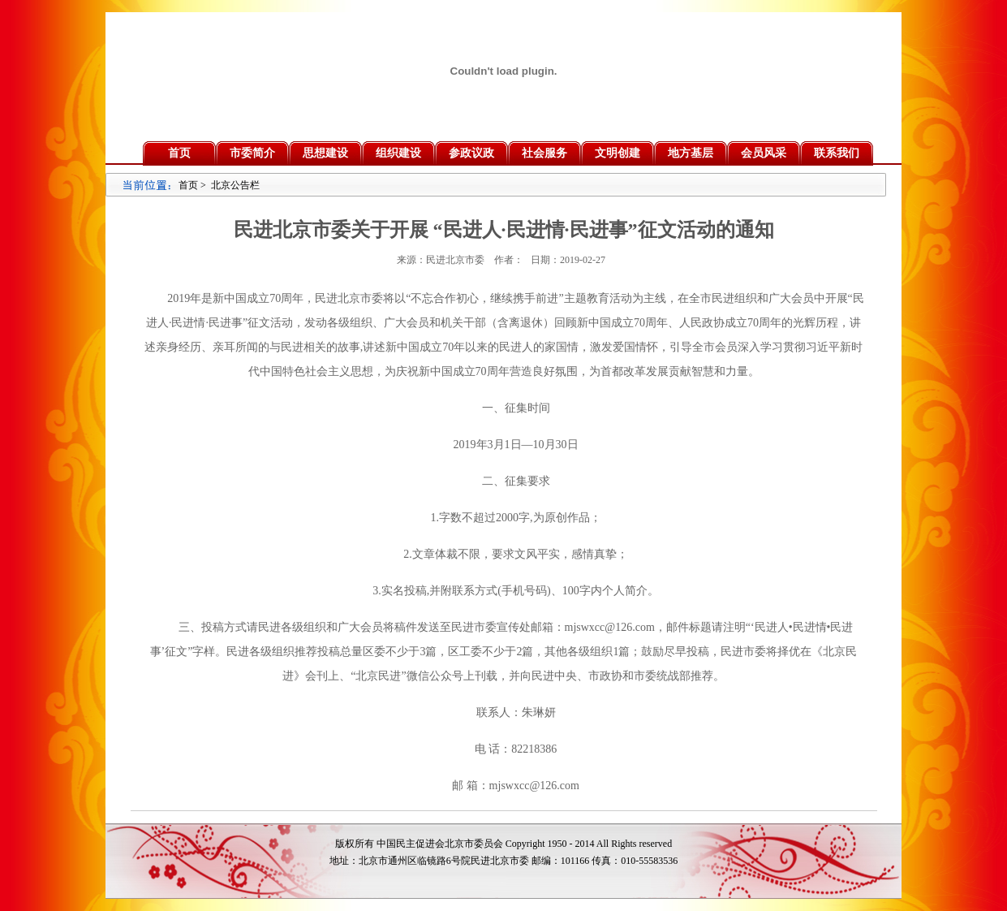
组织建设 (398, 153)
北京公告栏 (235, 185)
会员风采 (763, 153)
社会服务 (544, 153)
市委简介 (252, 153)
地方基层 (690, 153)
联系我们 (836, 153)
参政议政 (471, 153)
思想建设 (325, 153)
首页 (179, 153)
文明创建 (617, 153)
